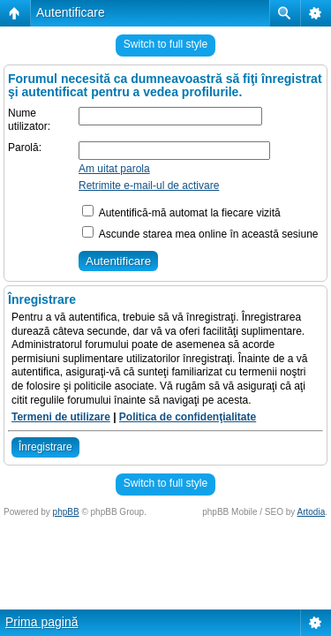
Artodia (311, 512)
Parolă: (24, 147)
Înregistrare (45, 447)
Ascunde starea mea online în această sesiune (200, 234)
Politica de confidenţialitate (187, 417)
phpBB (66, 512)
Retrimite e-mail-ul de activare (149, 185)
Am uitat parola (114, 169)
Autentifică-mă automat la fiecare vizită (181, 213)
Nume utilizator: (29, 120)
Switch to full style (165, 44)
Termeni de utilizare (60, 417)
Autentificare (70, 12)
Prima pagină (42, 622)
